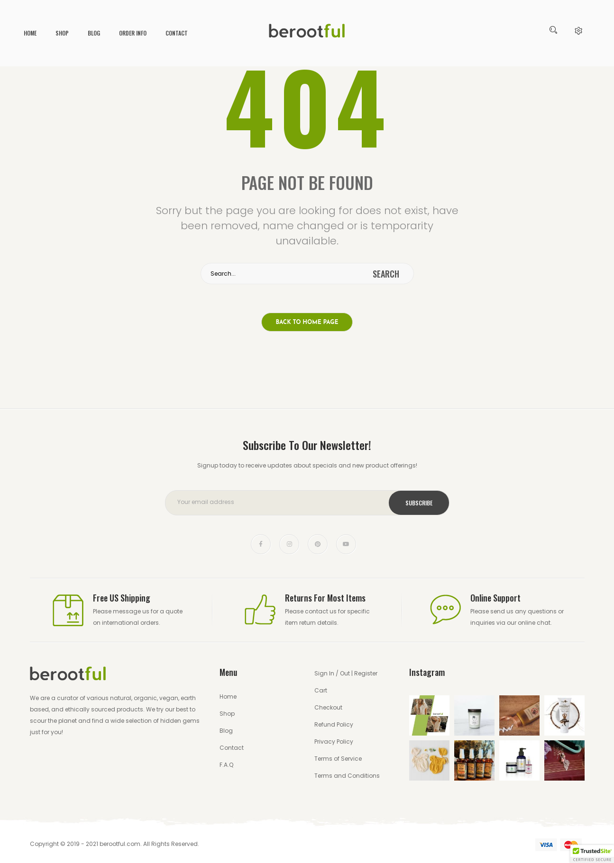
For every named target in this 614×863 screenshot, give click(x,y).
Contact (176, 33)
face (261, 544)
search (386, 274)
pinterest (318, 544)
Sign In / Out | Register (345, 673)
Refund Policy (333, 724)
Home (30, 33)
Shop (62, 33)
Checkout (328, 707)
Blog (94, 33)
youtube (346, 544)
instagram (289, 544)
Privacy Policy (333, 741)
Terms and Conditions (347, 776)
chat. (544, 623)
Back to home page (307, 322)
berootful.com (120, 844)
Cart (320, 690)
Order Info (133, 33)
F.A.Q (226, 765)
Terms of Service (338, 759)
